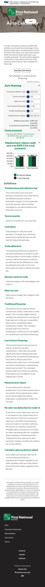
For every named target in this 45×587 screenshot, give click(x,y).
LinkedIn (22, 554)
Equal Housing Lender (23, 572)
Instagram (22, 558)
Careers (7, 541)
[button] (22, 85)
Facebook (22, 550)
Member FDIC (22, 569)
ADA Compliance (10, 533)
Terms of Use (9, 537)
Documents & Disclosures (13, 529)
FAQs (6, 525)
